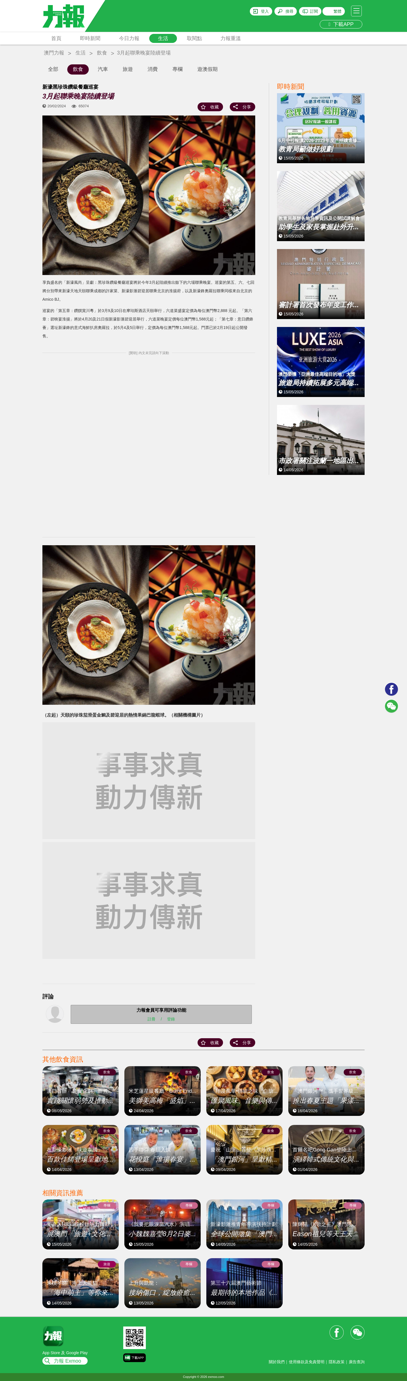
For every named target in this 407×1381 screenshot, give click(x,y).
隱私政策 (337, 1362)
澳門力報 (54, 53)
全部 (53, 69)
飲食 (102, 53)
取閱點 (194, 38)
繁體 (337, 11)
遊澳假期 (207, 69)
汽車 (103, 69)
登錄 (171, 1019)
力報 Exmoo (67, 1361)
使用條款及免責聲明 (306, 1362)
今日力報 (129, 38)
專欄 (177, 69)
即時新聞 (90, 38)
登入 (265, 11)
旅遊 (128, 69)
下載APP (341, 24)
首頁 (56, 38)
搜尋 (289, 11)
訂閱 (314, 11)
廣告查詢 (357, 1362)
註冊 (151, 1019)
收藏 (214, 106)
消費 (153, 69)
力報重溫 (230, 38)
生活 (163, 38)
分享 (247, 106)
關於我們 (277, 1362)
